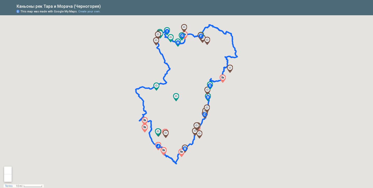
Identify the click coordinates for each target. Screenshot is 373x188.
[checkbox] (105, 6)
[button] (164, 151)
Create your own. (89, 11)
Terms (9, 186)
